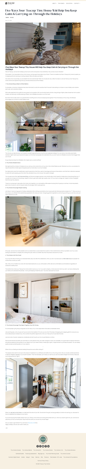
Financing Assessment (31, 453)
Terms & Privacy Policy (43, 460)
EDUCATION (69, 3)
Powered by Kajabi (43, 465)
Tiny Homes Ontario (48, 450)
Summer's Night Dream (14, 457)
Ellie (42, 457)
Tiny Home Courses (65, 453)
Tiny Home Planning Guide (52, 453)
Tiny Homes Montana (70, 450)
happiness (7, 17)
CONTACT (77, 3)
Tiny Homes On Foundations (70, 457)
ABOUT (54, 3)
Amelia (23, 457)
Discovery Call (31, 422)
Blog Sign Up (41, 453)
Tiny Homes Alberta (27, 450)
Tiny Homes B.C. (37, 450)
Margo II (28, 457)
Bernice (37, 457)
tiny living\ (11, 17)
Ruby (32, 457)
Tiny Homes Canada (16, 450)
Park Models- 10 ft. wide (56, 457)
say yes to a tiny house (16, 412)
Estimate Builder (20, 453)
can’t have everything (23, 176)
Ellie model (66, 258)
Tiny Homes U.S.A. (58, 450)
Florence (46, 457)
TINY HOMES (61, 3)
